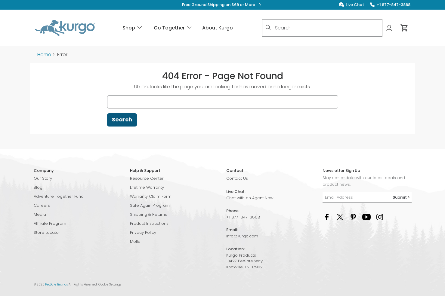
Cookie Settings (109, 284)
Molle (135, 241)
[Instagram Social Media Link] (379, 216)
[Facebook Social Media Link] (327, 216)
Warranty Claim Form (151, 196)
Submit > (401, 197)
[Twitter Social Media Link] (340, 216)
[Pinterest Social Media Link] (353, 216)
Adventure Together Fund (59, 196)
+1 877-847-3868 (243, 217)
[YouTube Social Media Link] (366, 216)
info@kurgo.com (242, 236)
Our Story (43, 178)
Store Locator (47, 232)
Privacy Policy (143, 232)
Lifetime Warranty (147, 187)
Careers (42, 205)
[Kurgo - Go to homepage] (65, 27)
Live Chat (355, 5)
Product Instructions (149, 223)
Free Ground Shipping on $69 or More (222, 5)
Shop (132, 27)
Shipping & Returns (148, 214)
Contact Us (237, 178)
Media (40, 214)
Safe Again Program (150, 205)
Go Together (173, 27)
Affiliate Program (50, 223)
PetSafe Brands (56, 284)
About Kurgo (217, 27)
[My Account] (389, 28)
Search (122, 119)
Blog (38, 187)
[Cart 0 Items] (404, 28)
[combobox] (322, 28)
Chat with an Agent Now (249, 198)
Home (44, 54)
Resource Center (147, 178)
